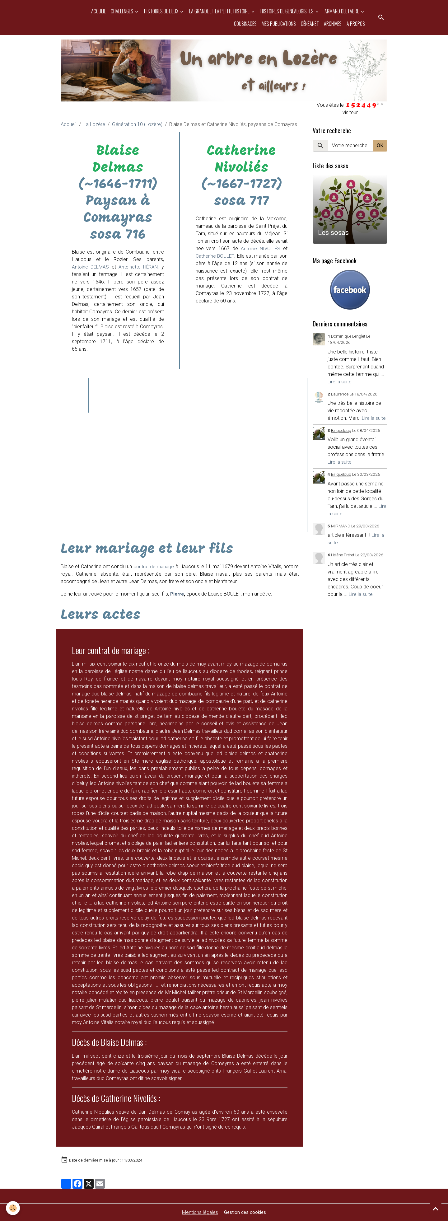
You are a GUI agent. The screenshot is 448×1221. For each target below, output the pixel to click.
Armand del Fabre (342, 11)
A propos (356, 23)
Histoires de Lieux (161, 11)
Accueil (98, 11)
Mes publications (279, 23)
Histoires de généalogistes (287, 11)
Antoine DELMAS (90, 267)
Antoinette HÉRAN (137, 267)
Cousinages (245, 23)
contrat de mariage (154, 566)
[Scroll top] (435, 1208)
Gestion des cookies (245, 1212)
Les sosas (333, 232)
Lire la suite (340, 382)
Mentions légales (198, 1212)
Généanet (310, 23)
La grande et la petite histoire (219, 11)
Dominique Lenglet (348, 336)
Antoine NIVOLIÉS (260, 248)
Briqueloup (341, 430)
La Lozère (94, 124)
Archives (333, 23)
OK (380, 145)
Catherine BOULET (215, 256)
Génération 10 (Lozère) (137, 124)
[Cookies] (13, 1208)
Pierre (177, 594)
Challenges (122, 11)
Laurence (339, 393)
